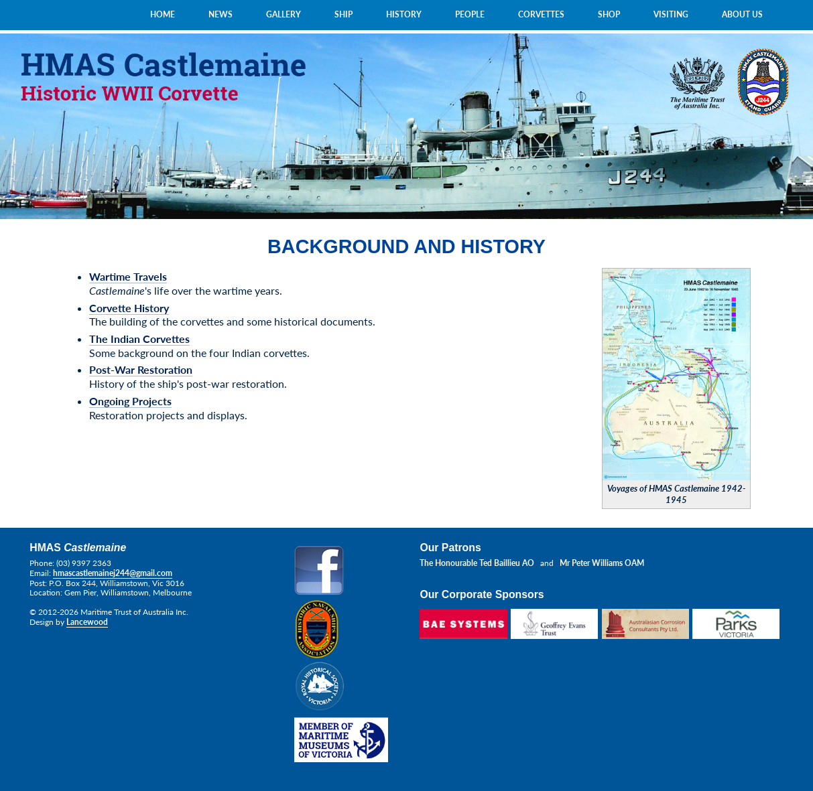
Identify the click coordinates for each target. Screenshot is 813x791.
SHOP (609, 14)
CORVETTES (541, 14)
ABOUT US (742, 14)
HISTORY (404, 14)
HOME (162, 14)
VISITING (670, 14)
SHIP (343, 14)
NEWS (220, 14)
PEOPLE (470, 14)
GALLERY (283, 14)
